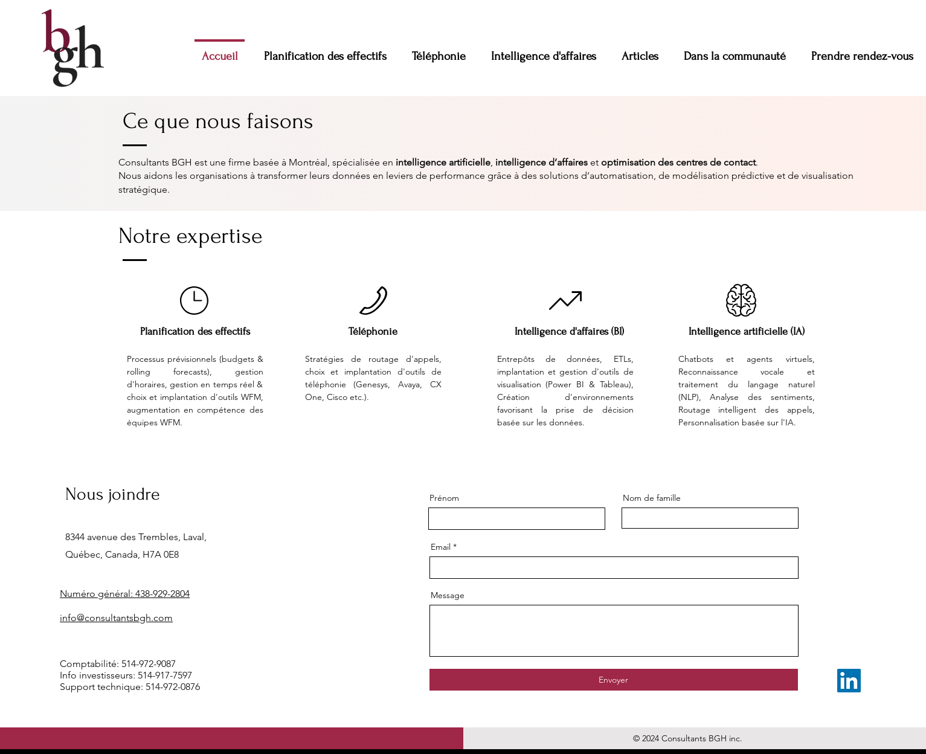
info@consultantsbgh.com (116, 618)
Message (448, 595)
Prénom (444, 498)
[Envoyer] (613, 680)
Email (441, 547)
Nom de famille (652, 498)
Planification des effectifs (195, 331)
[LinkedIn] (849, 680)
